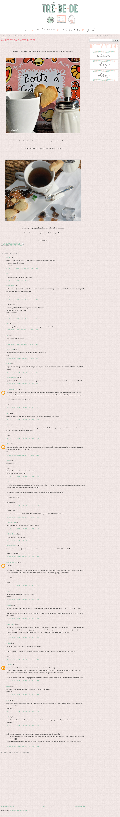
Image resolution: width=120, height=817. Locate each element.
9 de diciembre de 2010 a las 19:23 (22, 318)
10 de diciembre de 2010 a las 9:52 (22, 408)
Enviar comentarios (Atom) (18, 810)
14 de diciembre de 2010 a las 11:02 (22, 619)
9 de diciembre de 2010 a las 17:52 (22, 280)
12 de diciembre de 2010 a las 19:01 (22, 517)
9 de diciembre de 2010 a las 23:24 (22, 344)
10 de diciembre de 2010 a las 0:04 (22, 358)
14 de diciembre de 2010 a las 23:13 (22, 695)
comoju (8, 363)
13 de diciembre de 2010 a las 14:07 (22, 540)
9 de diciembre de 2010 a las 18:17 (22, 299)
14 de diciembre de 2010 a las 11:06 (22, 638)
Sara (7, 413)
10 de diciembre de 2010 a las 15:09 (22, 438)
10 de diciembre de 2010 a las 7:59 (22, 384)
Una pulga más (11, 522)
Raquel (8, 605)
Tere (7, 323)
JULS (8, 686)
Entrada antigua (80, 806)
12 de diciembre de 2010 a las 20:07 (22, 528)
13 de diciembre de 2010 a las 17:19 (22, 557)
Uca (7, 274)
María (8, 444)
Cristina (8, 731)
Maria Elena (10, 349)
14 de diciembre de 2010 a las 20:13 (22, 681)
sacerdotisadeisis (11, 562)
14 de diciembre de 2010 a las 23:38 (22, 711)
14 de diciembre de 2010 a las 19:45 (22, 659)
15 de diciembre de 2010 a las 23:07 (22, 747)
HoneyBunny (10, 624)
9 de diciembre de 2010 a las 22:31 (22, 330)
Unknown (9, 664)
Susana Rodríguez (12, 545)
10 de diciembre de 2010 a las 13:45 (22, 419)
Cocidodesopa (10, 285)
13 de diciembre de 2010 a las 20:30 (22, 600)
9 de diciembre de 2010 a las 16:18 (22, 268)
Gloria (8, 257)
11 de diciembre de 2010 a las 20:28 (22, 455)
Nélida (8, 643)
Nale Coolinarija (11, 534)
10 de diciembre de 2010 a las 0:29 (22, 372)
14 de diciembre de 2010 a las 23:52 (22, 725)
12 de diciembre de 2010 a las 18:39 (22, 505)
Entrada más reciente (7, 806)
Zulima (8, 482)
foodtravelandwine (12, 377)
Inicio (44, 806)
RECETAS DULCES (16, 246)
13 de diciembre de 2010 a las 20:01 (22, 586)
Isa (7, 335)
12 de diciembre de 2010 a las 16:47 (22, 476)
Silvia (8, 425)
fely (7, 591)
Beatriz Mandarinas (12, 389)
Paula (8, 460)
